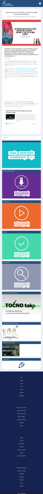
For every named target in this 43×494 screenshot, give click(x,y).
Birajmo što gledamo (21, 455)
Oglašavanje (21, 395)
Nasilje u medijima (21, 416)
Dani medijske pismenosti (21, 467)
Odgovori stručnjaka (22, 449)
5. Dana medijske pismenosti (21, 70)
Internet (21, 389)
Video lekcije (21, 473)
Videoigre (21, 392)
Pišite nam (21, 485)
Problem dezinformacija (21, 407)
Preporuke (22, 446)
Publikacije (21, 479)
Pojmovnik (21, 422)
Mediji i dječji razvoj (21, 413)
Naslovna (28, 16)
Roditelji (21, 437)
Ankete (21, 482)
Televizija (21, 380)
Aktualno (21, 425)
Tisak (21, 386)
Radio (21, 383)
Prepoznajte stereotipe (21, 419)
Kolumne (21, 452)
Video (35, 16)
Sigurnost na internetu (21, 410)
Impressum (23, 493)
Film (21, 377)
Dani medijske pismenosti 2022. (19, 16)
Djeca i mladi (21, 443)
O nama (19, 493)
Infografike (21, 476)
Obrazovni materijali (21, 470)
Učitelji (32, 16)
